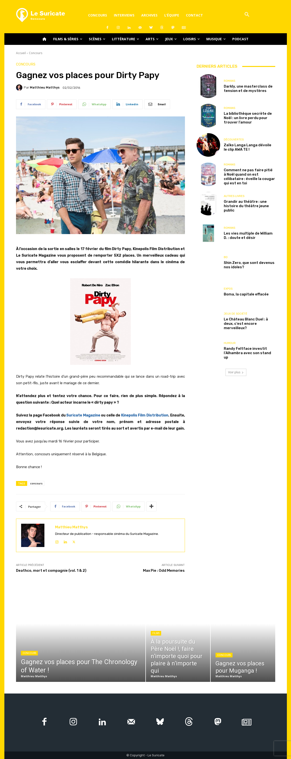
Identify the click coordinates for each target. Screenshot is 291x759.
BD (226, 257)
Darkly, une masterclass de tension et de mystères (248, 88)
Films (155, 633)
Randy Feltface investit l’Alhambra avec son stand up (247, 352)
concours (36, 483)
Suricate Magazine (83, 415)
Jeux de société (235, 313)
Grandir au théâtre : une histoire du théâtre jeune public (246, 205)
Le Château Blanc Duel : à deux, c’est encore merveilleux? (246, 323)
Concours (35, 53)
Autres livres (234, 196)
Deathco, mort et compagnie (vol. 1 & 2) (51, 570)
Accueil (21, 53)
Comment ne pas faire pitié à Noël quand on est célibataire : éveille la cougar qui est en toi (249, 176)
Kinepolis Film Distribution (144, 415)
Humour (230, 343)
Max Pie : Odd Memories (164, 570)
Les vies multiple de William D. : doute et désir (248, 235)
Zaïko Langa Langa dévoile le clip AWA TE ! (247, 147)
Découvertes (234, 139)
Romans (229, 81)
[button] (247, 15)
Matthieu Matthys (44, 87)
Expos (228, 288)
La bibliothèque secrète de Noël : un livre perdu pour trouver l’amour (248, 117)
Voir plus (236, 372)
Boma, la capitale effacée (246, 294)
